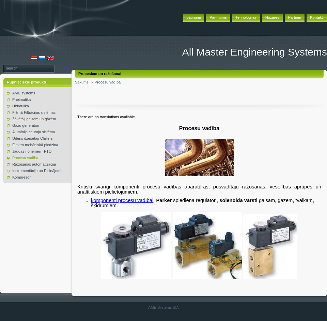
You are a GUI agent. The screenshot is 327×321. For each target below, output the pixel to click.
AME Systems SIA (163, 307)
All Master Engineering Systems (254, 52)
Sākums (82, 82)
